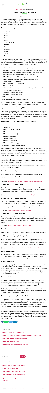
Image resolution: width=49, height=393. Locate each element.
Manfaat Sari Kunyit (31, 195)
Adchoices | (13, 389)
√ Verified (24, 15)
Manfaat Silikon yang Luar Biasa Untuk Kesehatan (15, 345)
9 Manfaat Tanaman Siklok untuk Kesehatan (13, 366)
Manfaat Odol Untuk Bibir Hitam (10, 342)
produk (17, 326)
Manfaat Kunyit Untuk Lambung (16, 195)
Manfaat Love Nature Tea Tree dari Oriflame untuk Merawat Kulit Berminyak (21, 336)
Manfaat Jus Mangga (27, 211)
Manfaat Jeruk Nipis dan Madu (16, 182)
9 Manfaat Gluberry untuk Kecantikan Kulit (13, 333)
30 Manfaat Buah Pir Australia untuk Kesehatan (14, 339)
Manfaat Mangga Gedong (14, 211)
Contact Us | (22, 389)
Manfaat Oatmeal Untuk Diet (34, 248)
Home (17, 10)
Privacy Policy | (27, 389)
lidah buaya (14, 326)
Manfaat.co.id (8, 389)
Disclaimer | (17, 389)
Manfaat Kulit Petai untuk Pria (10, 369)
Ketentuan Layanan (34, 389)
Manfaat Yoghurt (28, 226)
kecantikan (20, 10)
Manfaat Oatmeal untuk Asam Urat (17, 248)
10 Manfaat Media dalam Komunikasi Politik (13, 372)
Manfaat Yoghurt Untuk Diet (15, 226)
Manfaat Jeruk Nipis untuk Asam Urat (35, 182)
